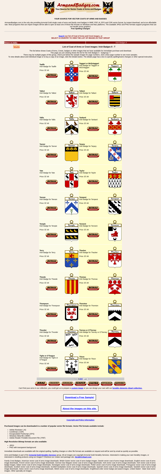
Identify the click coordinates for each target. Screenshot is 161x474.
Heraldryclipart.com (83, 457)
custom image (77, 388)
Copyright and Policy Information (80, 420)
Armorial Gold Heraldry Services (42, 455)
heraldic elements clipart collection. (127, 388)
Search (62, 36)
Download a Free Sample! (79, 397)
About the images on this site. (80, 408)
